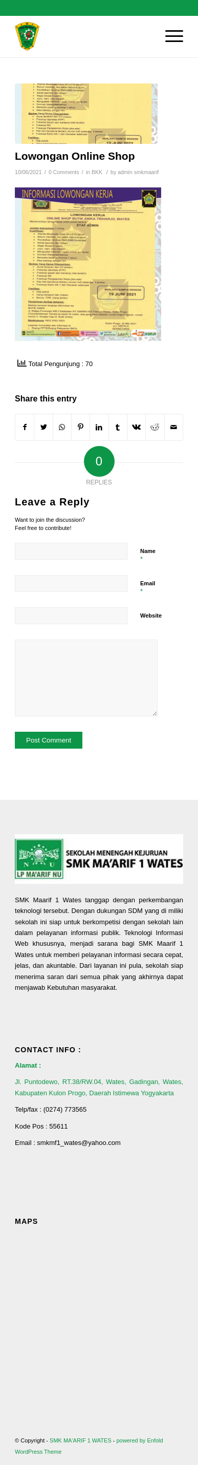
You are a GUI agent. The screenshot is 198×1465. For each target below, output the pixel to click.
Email (147, 588)
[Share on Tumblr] (118, 427)
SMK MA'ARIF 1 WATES (81, 1440)
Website (151, 615)
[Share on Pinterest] (81, 427)
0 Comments (64, 172)
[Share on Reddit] (155, 427)
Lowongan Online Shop (75, 156)
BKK (97, 172)
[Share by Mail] (174, 427)
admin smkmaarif (138, 172)
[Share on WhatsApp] (62, 427)
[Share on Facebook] (24, 427)
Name (148, 555)
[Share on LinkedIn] (99, 427)
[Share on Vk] (136, 427)
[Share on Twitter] (43, 427)
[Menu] (169, 36)
